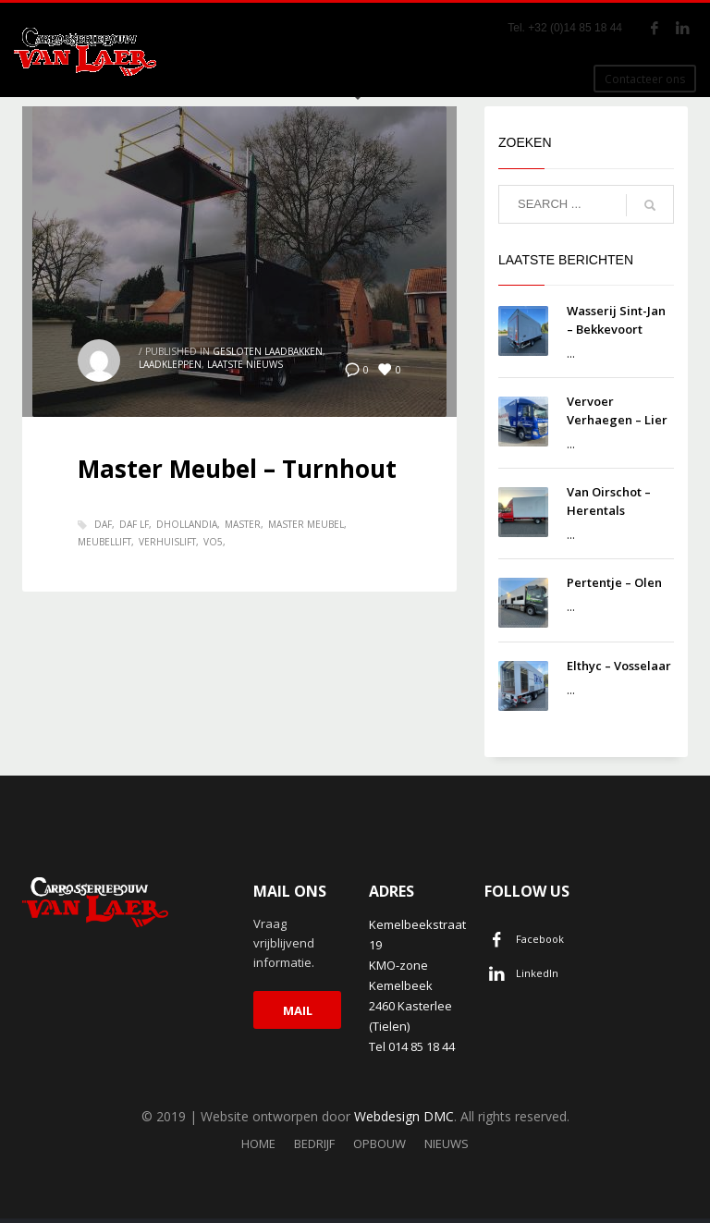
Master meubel (306, 524)
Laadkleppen (170, 364)
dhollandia (186, 524)
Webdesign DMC (404, 1116)
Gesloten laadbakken (268, 351)
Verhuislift (167, 541)
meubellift (104, 541)
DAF (103, 524)
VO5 (213, 541)
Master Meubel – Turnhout (237, 468)
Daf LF (134, 524)
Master (243, 524)
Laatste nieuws (245, 364)
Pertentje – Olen (614, 582)
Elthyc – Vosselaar (619, 665)
